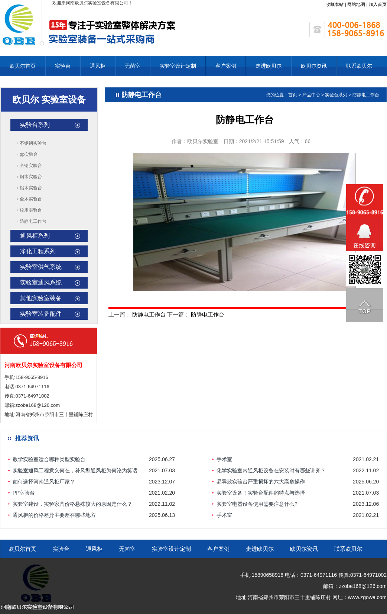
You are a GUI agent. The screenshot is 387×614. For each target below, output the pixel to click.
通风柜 (97, 66)
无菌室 (132, 66)
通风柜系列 (35, 235)
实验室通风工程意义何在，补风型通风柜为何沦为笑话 (75, 470)
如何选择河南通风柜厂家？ (44, 482)
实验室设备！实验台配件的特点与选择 (261, 493)
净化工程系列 (38, 251)
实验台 (63, 66)
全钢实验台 (31, 165)
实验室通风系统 (41, 282)
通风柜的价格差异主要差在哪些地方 (54, 515)
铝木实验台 (31, 187)
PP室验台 (24, 493)
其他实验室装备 (41, 298)
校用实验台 (31, 210)
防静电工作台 (33, 221)
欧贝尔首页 (23, 66)
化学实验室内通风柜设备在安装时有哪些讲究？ (271, 470)
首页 (292, 94)
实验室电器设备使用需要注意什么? (257, 504)
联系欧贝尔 (359, 66)
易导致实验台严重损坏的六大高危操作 (261, 482)
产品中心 (311, 94)
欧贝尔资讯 (314, 66)
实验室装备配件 (41, 314)
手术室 (224, 459)
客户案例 (225, 66)
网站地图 (356, 4)
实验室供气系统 (41, 267)
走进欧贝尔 (269, 66)
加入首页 (378, 4)
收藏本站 (335, 4)
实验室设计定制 (178, 66)
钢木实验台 (31, 176)
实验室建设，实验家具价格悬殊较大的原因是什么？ (72, 504)
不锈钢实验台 (33, 143)
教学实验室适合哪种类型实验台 (49, 459)
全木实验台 (31, 199)
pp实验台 (29, 154)
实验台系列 (35, 125)
